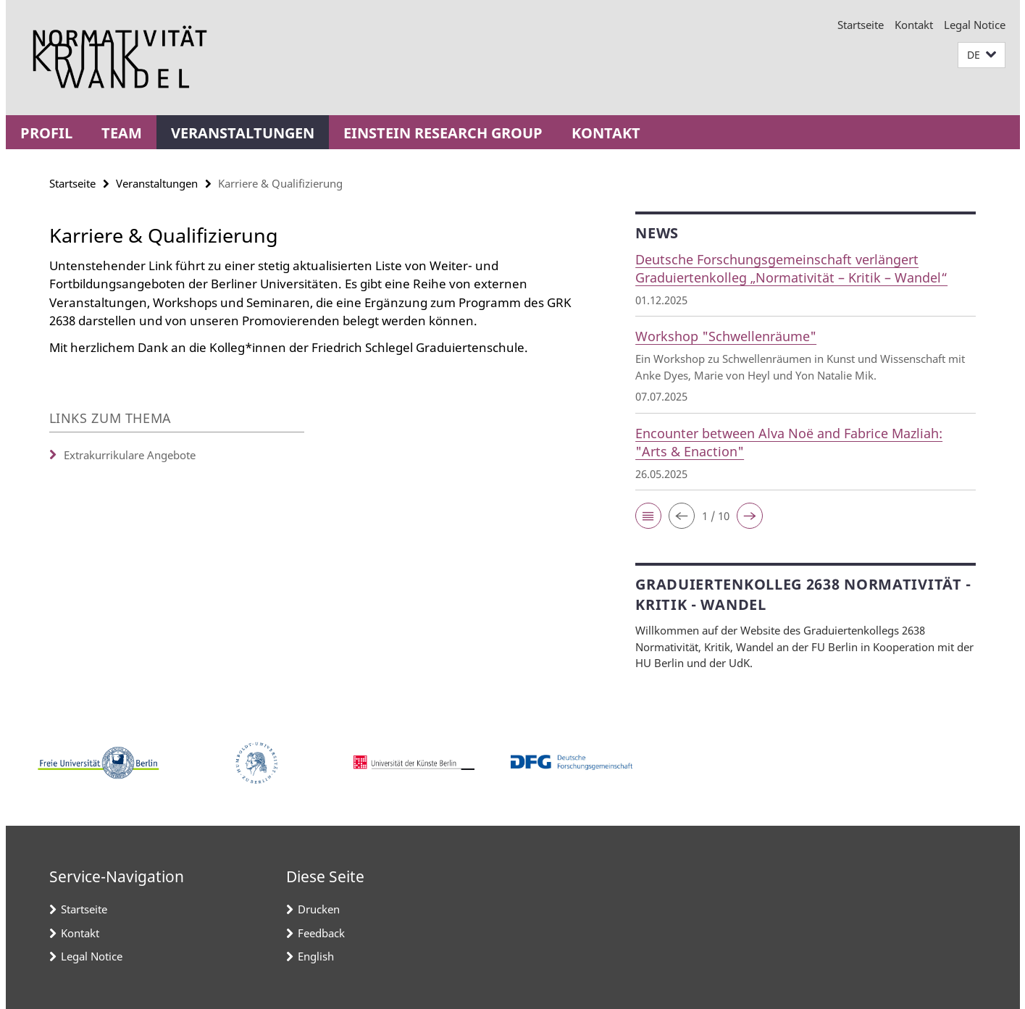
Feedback (321, 933)
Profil (46, 133)
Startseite (860, 24)
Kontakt (914, 24)
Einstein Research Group (443, 133)
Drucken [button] (319, 909)
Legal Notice (974, 24)
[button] (981, 55)
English (316, 956)
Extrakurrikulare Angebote (130, 455)
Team (121, 133)
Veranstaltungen (242, 133)
